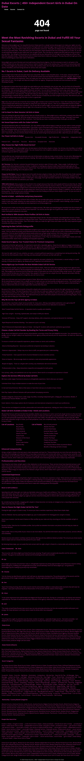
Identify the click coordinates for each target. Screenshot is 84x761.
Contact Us (20, 9)
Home (6, 9)
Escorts (12, 9)
